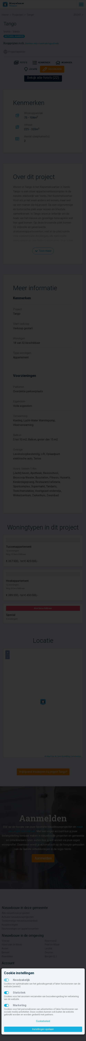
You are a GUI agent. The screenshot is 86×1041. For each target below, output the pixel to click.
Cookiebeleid (43, 1021)
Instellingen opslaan (43, 1029)
